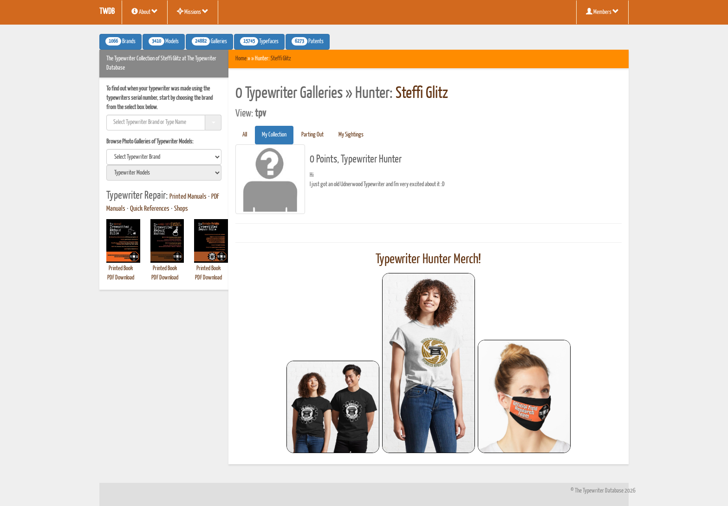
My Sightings (351, 135)
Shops (181, 209)
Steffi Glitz (281, 59)
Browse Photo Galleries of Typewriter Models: (150, 142)
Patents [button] (308, 41)
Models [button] (164, 41)
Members (602, 11)
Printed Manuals (188, 197)
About (144, 11)
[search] (163, 157)
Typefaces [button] (259, 41)
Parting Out (312, 135)
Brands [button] (120, 41)
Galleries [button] (209, 41)
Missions (192, 11)
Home (241, 59)
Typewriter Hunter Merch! (428, 259)
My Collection (274, 135)
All (244, 135)
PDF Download (120, 278)
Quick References (149, 209)
